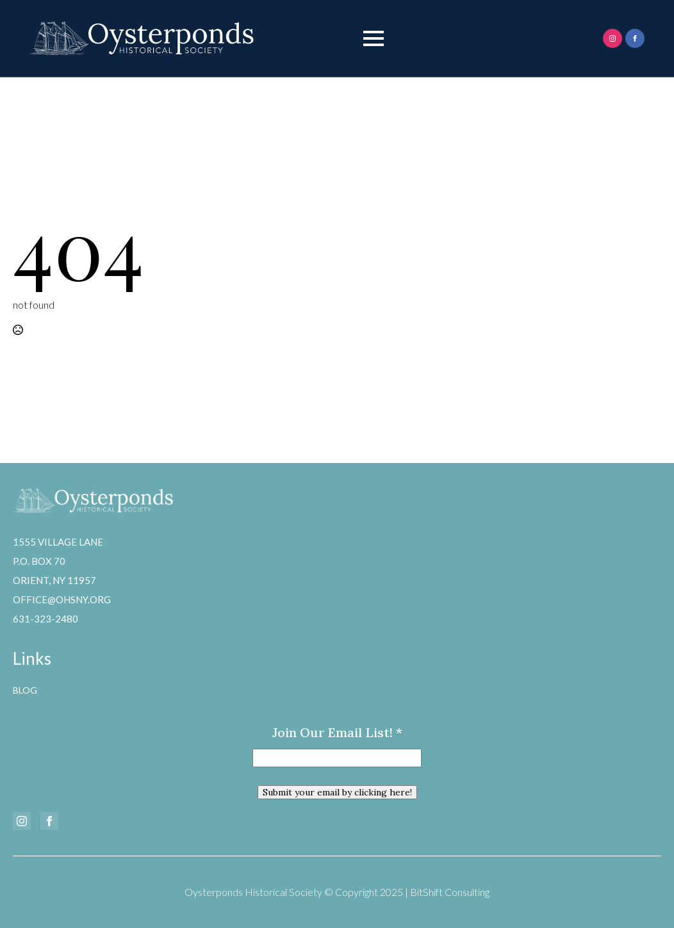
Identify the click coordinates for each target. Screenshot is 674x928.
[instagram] (612, 38)
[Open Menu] (373, 38)
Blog (25, 690)
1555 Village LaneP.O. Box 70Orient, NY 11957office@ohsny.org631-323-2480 (62, 580)
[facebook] (635, 38)
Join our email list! (337, 732)
